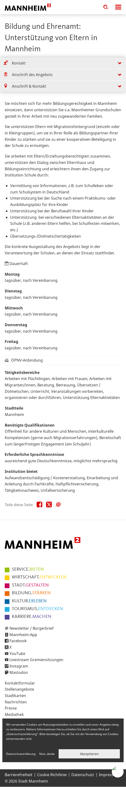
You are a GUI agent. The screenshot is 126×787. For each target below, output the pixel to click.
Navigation (118, 7)
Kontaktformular (20, 683)
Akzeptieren (89, 754)
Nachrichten (16, 702)
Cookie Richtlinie (52, 774)
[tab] (63, 63)
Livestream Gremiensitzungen (36, 659)
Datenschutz (82, 774)
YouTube (17, 653)
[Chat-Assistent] (118, 772)
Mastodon (18, 672)
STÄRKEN (31, 593)
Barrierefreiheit (18, 774)
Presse (11, 708)
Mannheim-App (23, 634)
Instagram (18, 666)
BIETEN (28, 569)
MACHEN (31, 616)
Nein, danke (47, 754)
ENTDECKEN (37, 609)
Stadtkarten (15, 695)
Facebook (18, 640)
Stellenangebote (19, 689)
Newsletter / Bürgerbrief (31, 628)
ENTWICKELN (39, 577)
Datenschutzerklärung (20, 754)
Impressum (109, 774)
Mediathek (14, 714)
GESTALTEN (30, 585)
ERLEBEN (29, 601)
